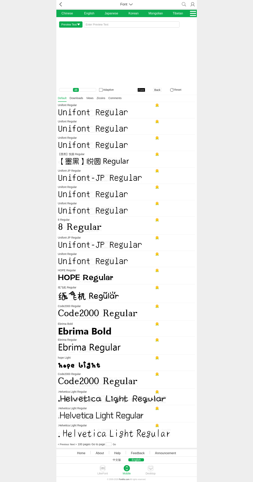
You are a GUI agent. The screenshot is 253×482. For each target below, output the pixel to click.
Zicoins (101, 98)
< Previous (63, 444)
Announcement (165, 453)
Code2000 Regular (69, 306)
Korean (134, 13)
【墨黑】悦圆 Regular (71, 154)
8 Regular (64, 219)
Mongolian (155, 13)
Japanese (111, 13)
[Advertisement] (126, 58)
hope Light (64, 357)
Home (81, 453)
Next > (73, 444)
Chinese (67, 13)
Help (117, 453)
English (89, 13)
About (100, 453)
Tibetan (178, 13)
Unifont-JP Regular (69, 170)
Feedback (138, 453)
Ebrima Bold (65, 323)
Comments (115, 98)
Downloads (76, 98)
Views (89, 98)
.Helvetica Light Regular (72, 391)
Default (62, 98)
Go (114, 444)
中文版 (117, 459)
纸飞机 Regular (67, 287)
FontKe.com (124, 479)
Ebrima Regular (67, 339)
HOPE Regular (67, 270)
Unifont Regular (67, 105)
